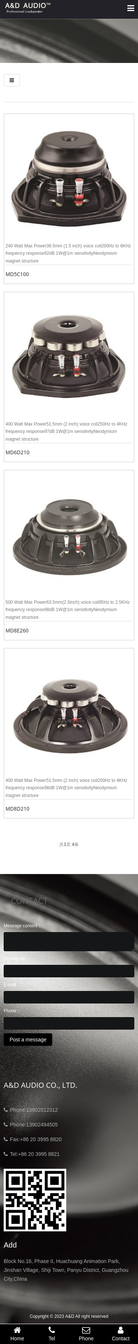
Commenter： (17, 958)
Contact (120, 1333)
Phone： (12, 1010)
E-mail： (12, 984)
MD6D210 (17, 452)
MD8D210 (17, 808)
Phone (86, 1333)
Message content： (23, 925)
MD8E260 (17, 630)
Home (17, 1333)
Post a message (28, 1040)
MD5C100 (17, 274)
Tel (52, 1333)
